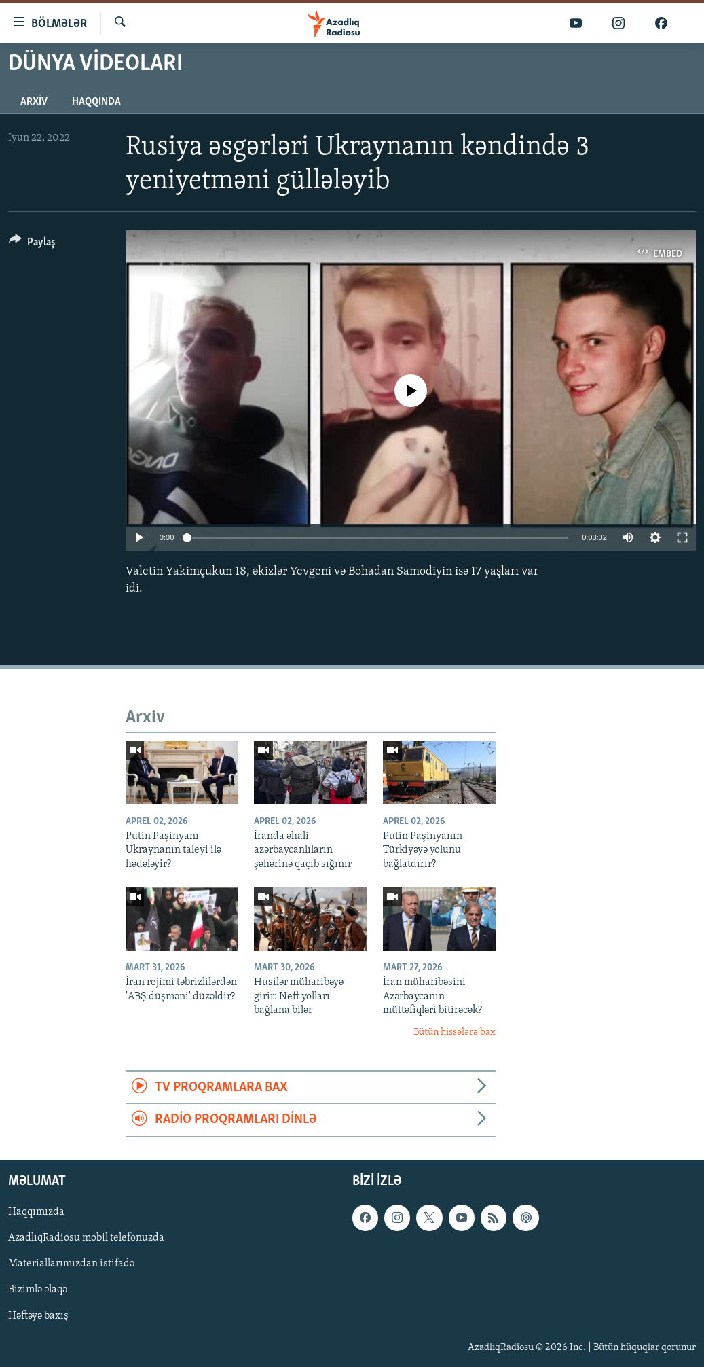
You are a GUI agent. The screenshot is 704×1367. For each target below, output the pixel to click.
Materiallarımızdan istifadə (71, 1263)
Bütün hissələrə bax (454, 1032)
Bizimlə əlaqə (37, 1289)
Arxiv (34, 101)
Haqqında (96, 101)
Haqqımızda (36, 1212)
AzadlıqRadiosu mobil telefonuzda (86, 1237)
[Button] (32, 244)
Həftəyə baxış (38, 1315)
